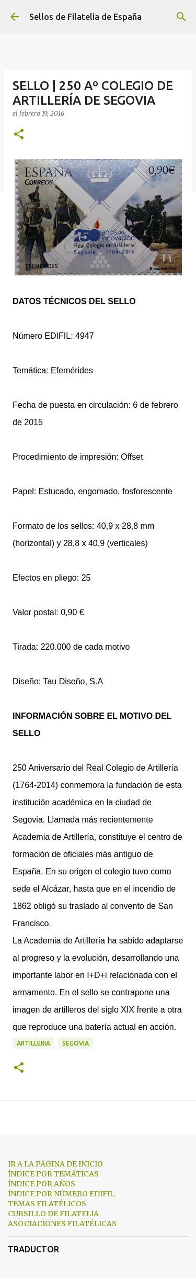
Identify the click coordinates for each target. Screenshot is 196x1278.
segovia (75, 1043)
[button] (19, 135)
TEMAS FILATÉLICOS (47, 1203)
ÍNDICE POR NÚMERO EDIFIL (61, 1193)
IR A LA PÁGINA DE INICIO (55, 1164)
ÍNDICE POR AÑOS (41, 1183)
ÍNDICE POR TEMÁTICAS (53, 1174)
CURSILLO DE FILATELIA (53, 1213)
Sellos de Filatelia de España (85, 16)
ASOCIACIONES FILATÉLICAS (62, 1223)
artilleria (33, 1043)
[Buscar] (181, 16)
